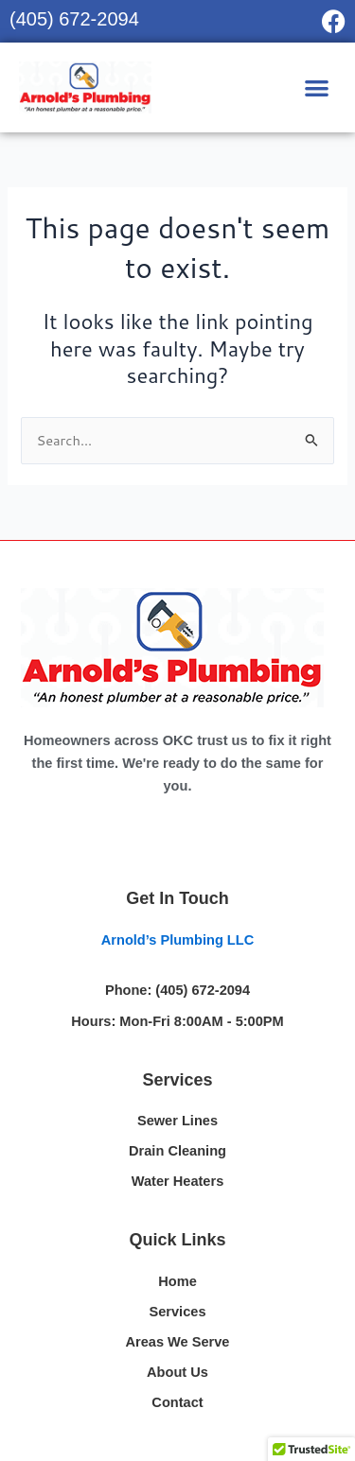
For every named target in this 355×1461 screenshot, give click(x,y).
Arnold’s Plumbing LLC (177, 940)
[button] (317, 87)
